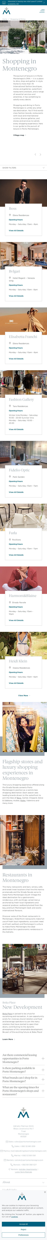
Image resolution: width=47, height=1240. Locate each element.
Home (5, 19)
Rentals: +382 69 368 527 (23, 1164)
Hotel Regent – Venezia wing (22, 279)
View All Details (16, 230)
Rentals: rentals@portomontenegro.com (23, 1160)
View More (23, 695)
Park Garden (17, 477)
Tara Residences (18, 406)
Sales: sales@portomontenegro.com (23, 1141)
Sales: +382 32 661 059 (23, 1146)
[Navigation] (41, 11)
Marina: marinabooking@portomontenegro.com (23, 1151)
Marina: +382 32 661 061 (23, 1155)
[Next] (40, 154)
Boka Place (7, 1014)
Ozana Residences (19, 668)
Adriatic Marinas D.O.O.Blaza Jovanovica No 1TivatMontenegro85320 (23, 1131)
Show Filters (23, 168)
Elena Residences (19, 215)
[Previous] (35, 154)
